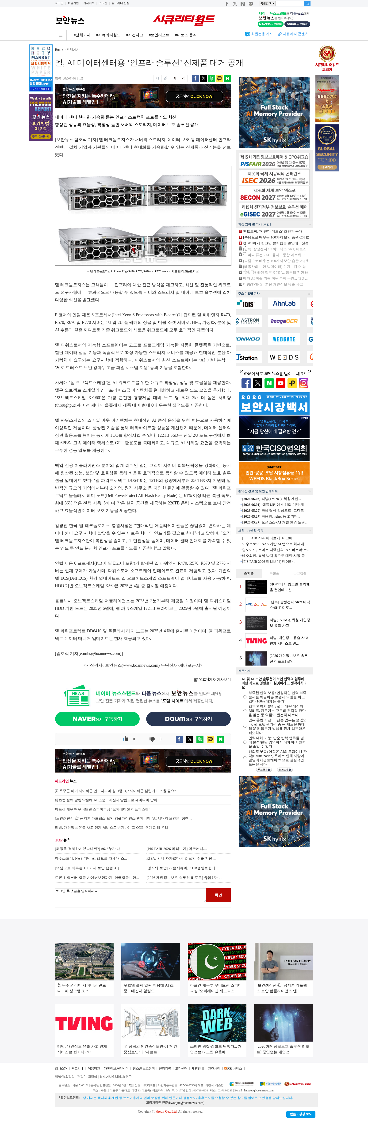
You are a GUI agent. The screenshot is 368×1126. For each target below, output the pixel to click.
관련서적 (214, 1068)
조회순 (249, 573)
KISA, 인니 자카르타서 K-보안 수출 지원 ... (181, 858)
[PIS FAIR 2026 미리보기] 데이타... (268, 561)
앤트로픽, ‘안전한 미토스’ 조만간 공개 (273, 231)
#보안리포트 (159, 35)
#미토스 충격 (186, 35)
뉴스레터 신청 (120, 3)
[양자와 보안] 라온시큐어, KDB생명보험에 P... (183, 868)
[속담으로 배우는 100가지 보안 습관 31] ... (89, 868)
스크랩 (103, 3)
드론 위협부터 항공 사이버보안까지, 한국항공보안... (97, 878)
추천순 (274, 573)
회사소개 (61, 1068)
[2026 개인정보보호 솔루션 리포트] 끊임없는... (184, 878)
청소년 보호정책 (144, 1068)
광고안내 (77, 1068)
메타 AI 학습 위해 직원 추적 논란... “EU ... (275, 278)
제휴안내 (198, 1068)
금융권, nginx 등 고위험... (271, 516)
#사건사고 (134, 35)
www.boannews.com (140, 665)
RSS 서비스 (234, 1068)
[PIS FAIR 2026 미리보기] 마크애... (268, 538)
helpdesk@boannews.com (258, 1090)
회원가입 (73, 3)
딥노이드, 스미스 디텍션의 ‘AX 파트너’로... (276, 550)
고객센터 (181, 1068)
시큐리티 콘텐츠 (295, 34)
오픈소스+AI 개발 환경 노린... (274, 522)
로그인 (59, 3)
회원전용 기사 (262, 34)
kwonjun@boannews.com (186, 1103)
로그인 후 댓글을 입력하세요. (130, 895)
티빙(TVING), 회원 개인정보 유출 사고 (273, 284)
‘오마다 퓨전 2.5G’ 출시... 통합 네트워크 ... (275, 255)
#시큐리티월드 (108, 35)
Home (59, 50)
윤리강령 (165, 1068)
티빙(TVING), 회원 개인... (271, 499)
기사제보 (89, 3)
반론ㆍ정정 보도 (301, 1114)
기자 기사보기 (212, 680)
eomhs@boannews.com (100, 653)
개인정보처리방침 (116, 1068)
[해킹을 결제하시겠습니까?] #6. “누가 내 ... (90, 849)
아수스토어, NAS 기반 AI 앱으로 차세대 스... (91, 858)
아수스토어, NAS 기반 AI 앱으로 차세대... (274, 544)
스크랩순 (300, 573)
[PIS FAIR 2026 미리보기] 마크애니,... (176, 849)
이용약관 (94, 1068)
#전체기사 (82, 35)
